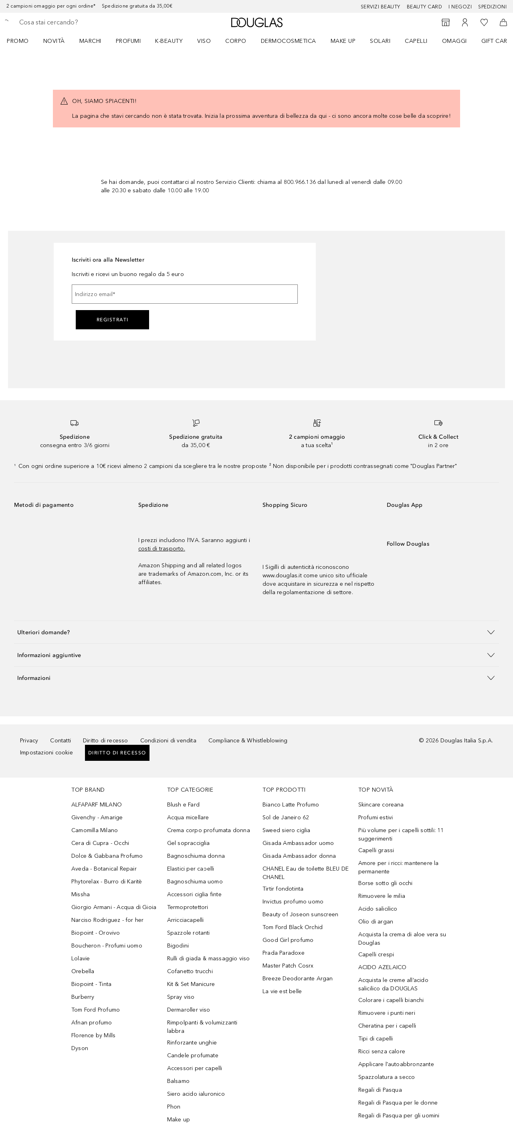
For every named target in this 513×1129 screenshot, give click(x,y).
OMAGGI (454, 41)
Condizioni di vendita (168, 740)
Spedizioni (492, 7)
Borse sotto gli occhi (385, 883)
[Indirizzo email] (185, 294)
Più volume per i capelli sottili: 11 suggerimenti (401, 834)
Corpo (235, 41)
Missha (80, 894)
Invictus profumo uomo (293, 901)
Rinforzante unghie (192, 1042)
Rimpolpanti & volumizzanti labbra (202, 1026)
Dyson (79, 1048)
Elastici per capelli (190, 868)
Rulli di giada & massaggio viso (208, 958)
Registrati (113, 320)
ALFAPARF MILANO (96, 804)
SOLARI (380, 41)
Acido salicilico (378, 908)
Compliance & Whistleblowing (247, 740)
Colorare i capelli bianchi (391, 1000)
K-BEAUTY (169, 41)
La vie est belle (282, 991)
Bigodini (178, 945)
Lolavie (80, 958)
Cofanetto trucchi (190, 971)
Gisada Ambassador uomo (298, 843)
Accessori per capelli (194, 1068)
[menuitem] (23, 41)
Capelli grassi (376, 850)
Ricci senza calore (382, 1051)
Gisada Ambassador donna (299, 856)
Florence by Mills (93, 1035)
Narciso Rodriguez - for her (107, 920)
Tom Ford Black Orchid (293, 927)
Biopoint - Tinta (91, 984)
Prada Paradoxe (284, 953)
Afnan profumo (91, 1022)
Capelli (416, 41)
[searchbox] (78, 22)
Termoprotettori (187, 907)
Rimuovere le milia (382, 896)
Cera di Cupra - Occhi (100, 843)
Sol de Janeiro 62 (286, 817)
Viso (204, 41)
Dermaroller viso (188, 1009)
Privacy (29, 740)
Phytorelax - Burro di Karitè (106, 881)
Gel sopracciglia (188, 843)
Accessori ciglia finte (194, 894)
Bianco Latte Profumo (291, 804)
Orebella (83, 971)
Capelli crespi (376, 954)
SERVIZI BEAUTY (380, 7)
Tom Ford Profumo (95, 1009)
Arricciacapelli (185, 920)
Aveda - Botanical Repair (104, 868)
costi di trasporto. (161, 548)
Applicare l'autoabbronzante (396, 1064)
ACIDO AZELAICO (382, 967)
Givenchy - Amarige (97, 817)
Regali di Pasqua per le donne (398, 1102)
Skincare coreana (381, 804)
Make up (343, 41)
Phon (174, 1106)
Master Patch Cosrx (288, 965)
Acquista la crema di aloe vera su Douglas (402, 938)
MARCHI (90, 41)
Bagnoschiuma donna (196, 856)
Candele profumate (192, 1055)
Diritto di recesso (105, 740)
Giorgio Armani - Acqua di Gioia (113, 907)
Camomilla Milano (94, 830)
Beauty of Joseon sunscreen (300, 914)
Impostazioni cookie (46, 752)
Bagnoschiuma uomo (195, 881)
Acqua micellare (188, 817)
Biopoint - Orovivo (95, 932)
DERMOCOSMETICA (288, 41)
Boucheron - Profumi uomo (106, 945)
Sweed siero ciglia (287, 830)
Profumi (128, 41)
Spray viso (181, 997)
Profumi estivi (375, 817)
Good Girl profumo (288, 940)
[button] (256, 632)
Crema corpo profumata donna (208, 830)
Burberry (83, 997)
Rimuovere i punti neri (386, 1013)
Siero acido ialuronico (196, 1094)
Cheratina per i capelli (387, 1025)
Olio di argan (376, 921)
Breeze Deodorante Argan (298, 978)
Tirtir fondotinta (283, 888)
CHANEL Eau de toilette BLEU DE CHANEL (306, 873)
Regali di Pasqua (380, 1090)
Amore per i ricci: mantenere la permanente (398, 867)
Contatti (60, 740)
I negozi (460, 7)
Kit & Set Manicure (191, 984)
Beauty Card (424, 7)
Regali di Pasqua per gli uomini (399, 1115)
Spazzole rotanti (188, 932)
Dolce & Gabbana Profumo (107, 856)
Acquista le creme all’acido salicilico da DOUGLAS (393, 984)
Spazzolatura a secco (386, 1077)
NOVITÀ (54, 41)
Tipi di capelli (375, 1038)
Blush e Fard (183, 804)
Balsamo (178, 1081)
